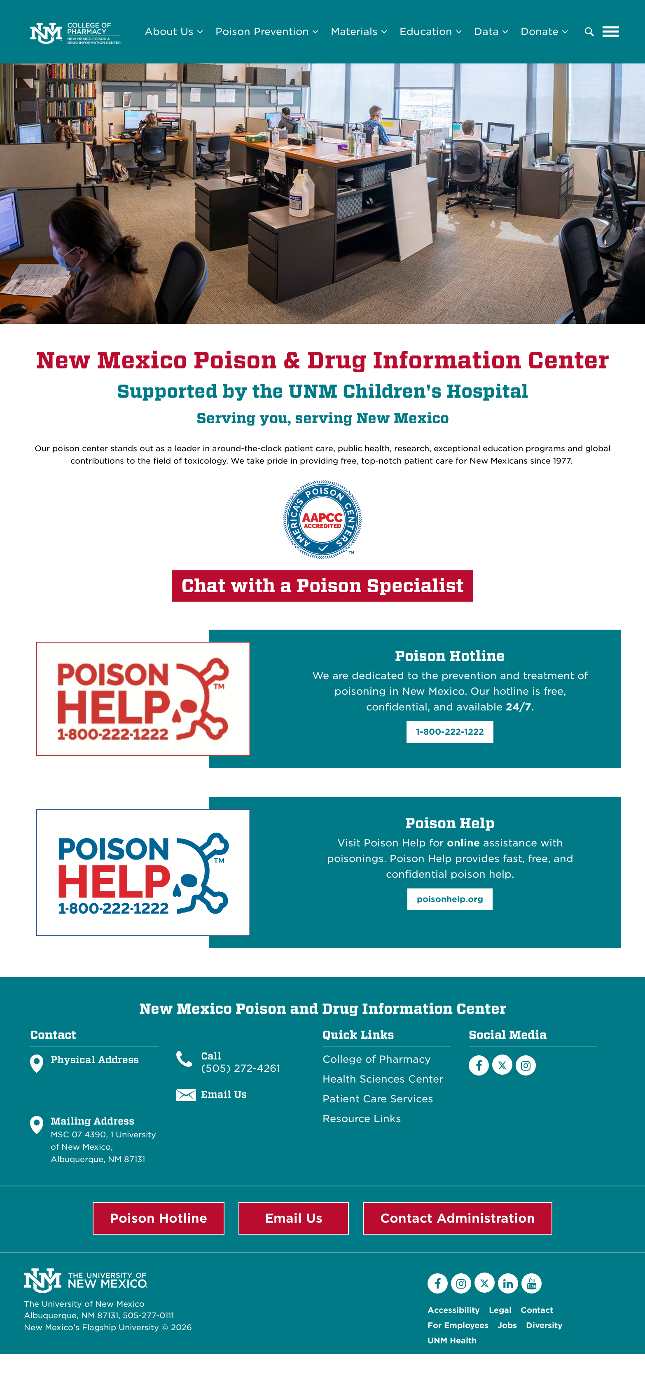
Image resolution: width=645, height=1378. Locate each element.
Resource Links (361, 1119)
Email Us (293, 1218)
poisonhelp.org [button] (450, 899)
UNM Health (452, 1340)
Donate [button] (544, 31)
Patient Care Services (377, 1099)
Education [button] (431, 31)
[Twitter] (484, 1283)
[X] (502, 1065)
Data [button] (491, 31)
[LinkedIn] (508, 1283)
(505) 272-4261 (240, 1068)
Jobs (507, 1325)
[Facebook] (479, 1065)
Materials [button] (359, 31)
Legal (500, 1310)
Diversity (544, 1325)
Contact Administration (457, 1218)
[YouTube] (531, 1283)
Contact (537, 1310)
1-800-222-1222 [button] (450, 732)
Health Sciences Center (382, 1079)
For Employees (458, 1325)
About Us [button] (174, 31)
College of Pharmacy (376, 1059)
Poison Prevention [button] (266, 31)
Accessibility (454, 1310)
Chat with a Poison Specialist (322, 586)
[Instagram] (526, 1065)
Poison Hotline (158, 1218)
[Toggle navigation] (611, 32)
